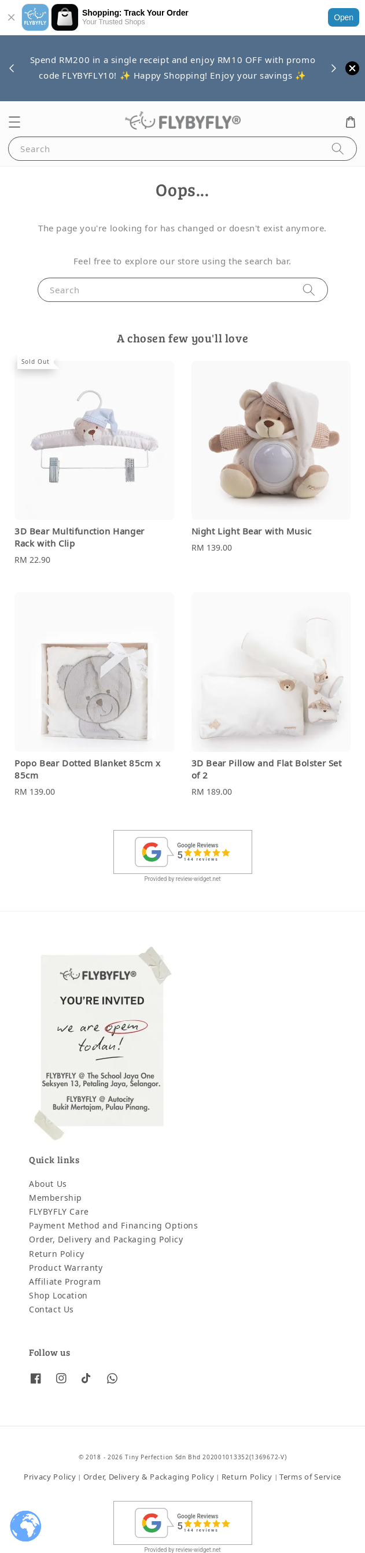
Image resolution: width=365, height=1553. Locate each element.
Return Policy (56, 1254)
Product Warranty (66, 1268)
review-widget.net (198, 879)
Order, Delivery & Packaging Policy (149, 1476)
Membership (55, 1198)
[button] (14, 122)
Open (343, 17)
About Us (48, 1184)
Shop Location (58, 1296)
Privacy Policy (50, 1476)
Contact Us (51, 1310)
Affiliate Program (65, 1282)
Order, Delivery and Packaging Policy (106, 1240)
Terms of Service (310, 1476)
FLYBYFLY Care (59, 1212)
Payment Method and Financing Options (113, 1226)
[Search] (337, 148)
